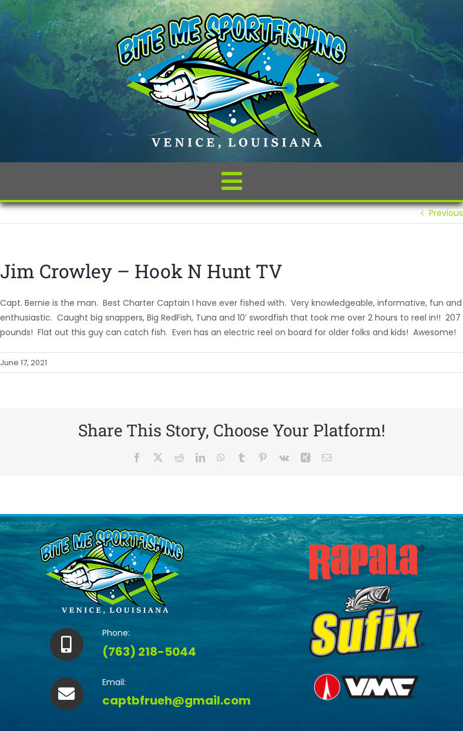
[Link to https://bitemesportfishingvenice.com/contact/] (66, 693)
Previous (446, 213)
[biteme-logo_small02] (231, 16)
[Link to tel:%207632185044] (66, 644)
